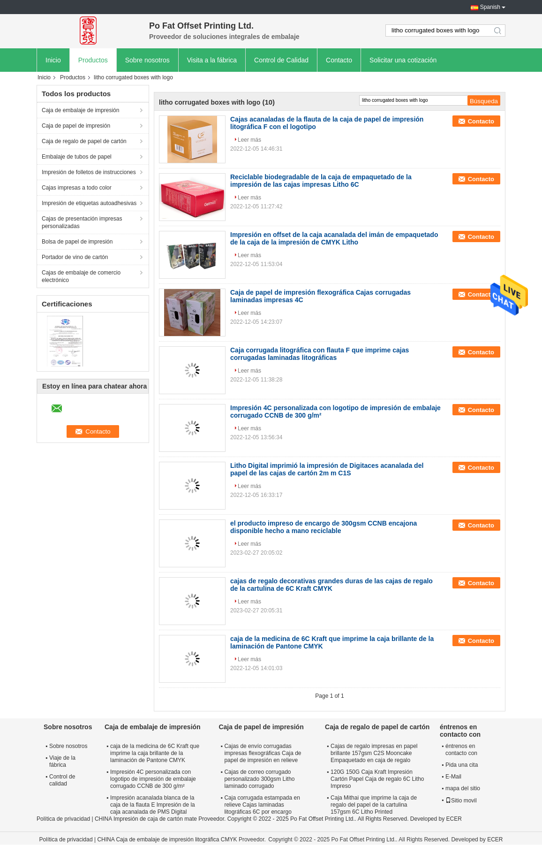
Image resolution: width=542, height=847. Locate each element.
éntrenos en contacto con (461, 749)
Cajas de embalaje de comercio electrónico (81, 276)
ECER (454, 819)
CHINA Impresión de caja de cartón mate (146, 819)
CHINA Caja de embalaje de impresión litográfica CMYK (167, 839)
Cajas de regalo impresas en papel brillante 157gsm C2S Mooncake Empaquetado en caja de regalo (374, 753)
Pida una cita (461, 765)
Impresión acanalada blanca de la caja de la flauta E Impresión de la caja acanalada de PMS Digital (152, 804)
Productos (93, 60)
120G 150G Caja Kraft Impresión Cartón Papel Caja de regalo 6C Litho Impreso (377, 779)
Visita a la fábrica (212, 60)
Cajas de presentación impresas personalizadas (82, 222)
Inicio (53, 60)
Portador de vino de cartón (75, 257)
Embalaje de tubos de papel (77, 156)
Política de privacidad (63, 819)
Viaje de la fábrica (62, 761)
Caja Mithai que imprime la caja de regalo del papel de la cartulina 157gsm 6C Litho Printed (374, 804)
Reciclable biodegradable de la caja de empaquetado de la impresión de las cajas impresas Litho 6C (321, 180)
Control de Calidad (281, 60)
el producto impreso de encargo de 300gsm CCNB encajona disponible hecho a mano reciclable (323, 526)
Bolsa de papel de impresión (77, 241)
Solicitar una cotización (403, 60)
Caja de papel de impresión (76, 125)
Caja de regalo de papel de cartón (84, 141)
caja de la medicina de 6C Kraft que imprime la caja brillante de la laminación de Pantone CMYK (154, 753)
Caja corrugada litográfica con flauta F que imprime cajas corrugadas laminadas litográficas (319, 353)
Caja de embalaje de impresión (80, 110)
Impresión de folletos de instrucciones (89, 172)
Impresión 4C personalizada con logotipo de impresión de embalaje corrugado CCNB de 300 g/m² (153, 779)
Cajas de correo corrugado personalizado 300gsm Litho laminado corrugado (259, 779)
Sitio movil (461, 800)
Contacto (339, 60)
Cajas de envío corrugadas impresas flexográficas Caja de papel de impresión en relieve (262, 753)
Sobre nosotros (147, 60)
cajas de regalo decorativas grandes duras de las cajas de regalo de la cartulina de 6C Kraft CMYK (331, 584)
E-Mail (453, 776)
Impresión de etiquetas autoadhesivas (89, 203)
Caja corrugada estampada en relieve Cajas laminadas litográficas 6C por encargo (262, 804)
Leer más (249, 140)
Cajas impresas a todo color (77, 187)
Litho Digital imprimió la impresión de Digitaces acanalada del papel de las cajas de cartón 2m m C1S (326, 469)
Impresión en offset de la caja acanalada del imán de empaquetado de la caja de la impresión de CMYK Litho (334, 238)
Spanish (490, 7)
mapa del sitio (462, 788)
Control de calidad (62, 780)
